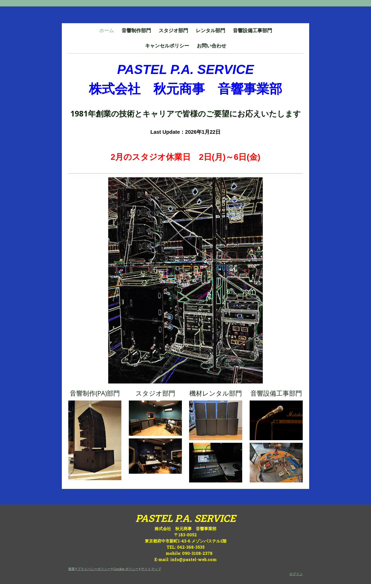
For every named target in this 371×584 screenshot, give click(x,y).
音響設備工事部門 (252, 30)
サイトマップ (151, 569)
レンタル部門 (210, 30)
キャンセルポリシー (167, 45)
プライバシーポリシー (94, 569)
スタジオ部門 (173, 30)
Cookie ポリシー (126, 569)
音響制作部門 (136, 30)
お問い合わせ (211, 45)
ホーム (106, 30)
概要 (71, 569)
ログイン (296, 574)
